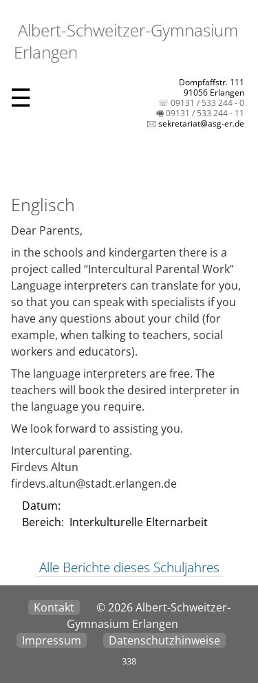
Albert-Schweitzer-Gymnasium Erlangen (126, 41)
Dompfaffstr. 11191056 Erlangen (211, 87)
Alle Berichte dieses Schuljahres (129, 567)
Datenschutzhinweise (164, 640)
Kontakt (54, 607)
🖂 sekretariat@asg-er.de (195, 123)
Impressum (52, 640)
